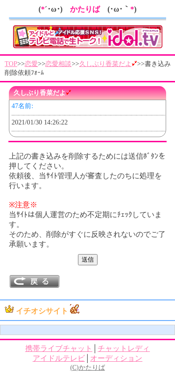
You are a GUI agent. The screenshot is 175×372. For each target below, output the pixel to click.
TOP (11, 63)
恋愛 (31, 63)
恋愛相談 (58, 63)
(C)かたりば (87, 367)
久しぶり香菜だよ (108, 63)
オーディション (116, 358)
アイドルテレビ (59, 358)
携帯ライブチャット (58, 348)
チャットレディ (124, 348)
